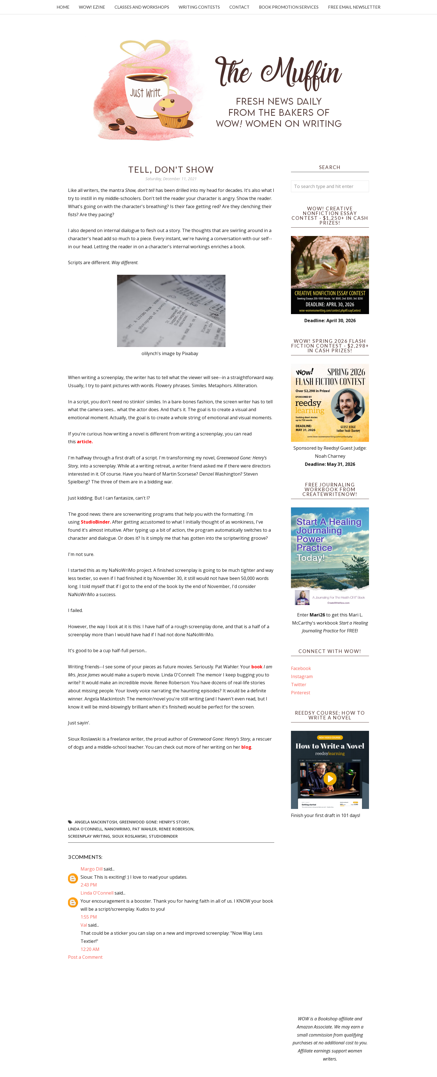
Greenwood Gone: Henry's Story (154, 822)
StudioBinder (163, 836)
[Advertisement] (330, 917)
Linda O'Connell (85, 829)
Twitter (298, 684)
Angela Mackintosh (96, 822)
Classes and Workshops (142, 6)
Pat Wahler (144, 829)
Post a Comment (85, 957)
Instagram (302, 676)
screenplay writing (89, 836)
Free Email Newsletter (354, 6)
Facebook (301, 668)
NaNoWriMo (117, 829)
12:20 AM (90, 949)
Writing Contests (199, 6)
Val (84, 925)
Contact (239, 6)
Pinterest (300, 693)
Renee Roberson (176, 829)
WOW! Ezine (92, 6)
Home (63, 6)
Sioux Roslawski (129, 836)
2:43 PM (89, 885)
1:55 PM (89, 917)
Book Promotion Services (289, 6)
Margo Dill (92, 869)
